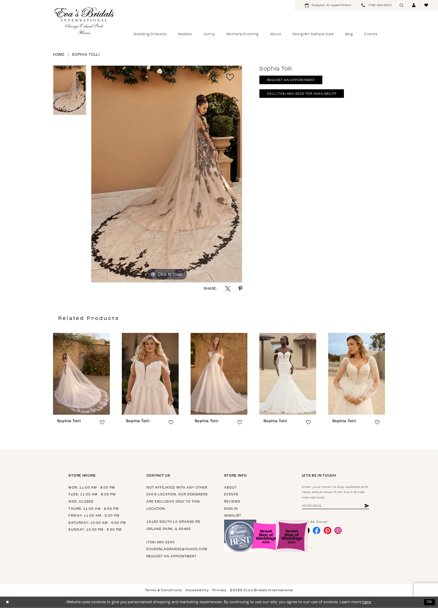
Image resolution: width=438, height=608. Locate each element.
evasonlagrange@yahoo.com (176, 549)
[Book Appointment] (328, 5)
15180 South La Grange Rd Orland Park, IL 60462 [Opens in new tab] (173, 525)
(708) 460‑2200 (160, 542)
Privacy (219, 590)
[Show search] (402, 5)
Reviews (232, 501)
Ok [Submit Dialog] (430, 602)
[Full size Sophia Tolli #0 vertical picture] (166, 174)
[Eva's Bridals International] (84, 21)
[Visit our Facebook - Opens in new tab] (316, 530)
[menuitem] (328, 5)
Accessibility (197, 590)
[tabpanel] (69, 92)
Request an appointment (171, 556)
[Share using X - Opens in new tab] (227, 288)
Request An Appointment (291, 80)
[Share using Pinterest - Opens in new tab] (240, 288)
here (366, 602)
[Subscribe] (367, 506)
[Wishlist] (426, 5)
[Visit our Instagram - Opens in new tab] (338, 530)
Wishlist (232, 515)
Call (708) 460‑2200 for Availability (302, 93)
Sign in (231, 508)
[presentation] (81, 374)
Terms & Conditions (163, 590)
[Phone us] (376, 5)
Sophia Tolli (86, 55)
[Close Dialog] (7, 602)
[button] (414, 5)
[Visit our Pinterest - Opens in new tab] (327, 530)
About (230, 487)
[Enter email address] (335, 506)
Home (59, 55)
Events (231, 494)
